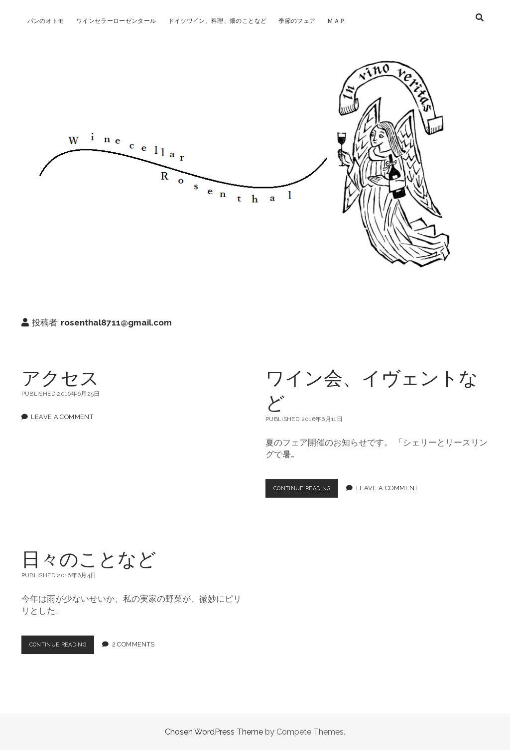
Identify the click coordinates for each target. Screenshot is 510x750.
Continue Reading (309, 491)
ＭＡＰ (336, 20)
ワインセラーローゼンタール (116, 20)
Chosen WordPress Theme (214, 732)
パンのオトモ (45, 20)
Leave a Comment (62, 417)
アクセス (60, 377)
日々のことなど (88, 558)
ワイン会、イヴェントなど (371, 389)
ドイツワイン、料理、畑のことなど (217, 20)
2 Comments (142, 644)
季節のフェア (296, 20)
